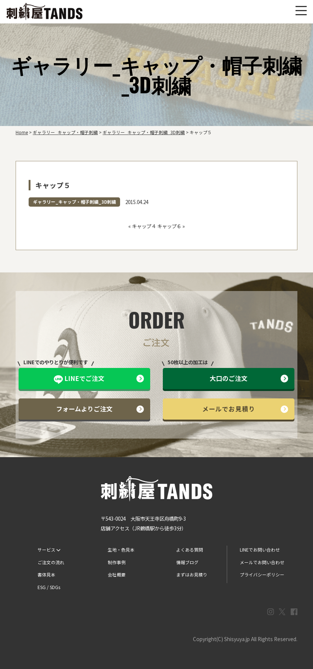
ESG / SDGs (49, 587)
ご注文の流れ (51, 562)
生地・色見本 (121, 549)
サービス (49, 549)
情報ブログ (187, 562)
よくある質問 (189, 549)
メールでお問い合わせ (262, 562)
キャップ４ (144, 226)
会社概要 (117, 574)
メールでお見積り (245, 408)
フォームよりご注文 (100, 408)
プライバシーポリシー (262, 574)
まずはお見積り (191, 574)
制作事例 (117, 562)
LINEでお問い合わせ (260, 549)
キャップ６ (169, 226)
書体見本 (46, 574)
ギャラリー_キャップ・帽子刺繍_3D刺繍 (74, 201)
